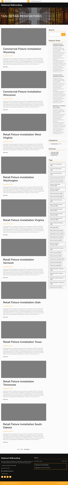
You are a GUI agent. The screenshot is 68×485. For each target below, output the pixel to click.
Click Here (37, 467)
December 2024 (54, 152)
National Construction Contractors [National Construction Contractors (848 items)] (55, 189)
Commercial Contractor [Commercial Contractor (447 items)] (56, 178)
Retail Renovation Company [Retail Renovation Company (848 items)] (56, 274)
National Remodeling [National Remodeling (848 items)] (56, 196)
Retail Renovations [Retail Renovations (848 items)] (55, 287)
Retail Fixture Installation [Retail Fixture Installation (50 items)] (57, 259)
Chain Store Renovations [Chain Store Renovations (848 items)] (56, 169)
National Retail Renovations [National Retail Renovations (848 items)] (56, 223)
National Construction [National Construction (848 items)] (56, 181)
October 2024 (54, 155)
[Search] (63, 34)
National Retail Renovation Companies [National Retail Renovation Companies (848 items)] (56, 205)
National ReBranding (12, 5)
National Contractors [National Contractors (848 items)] (56, 193)
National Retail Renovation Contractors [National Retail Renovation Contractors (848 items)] (56, 219)
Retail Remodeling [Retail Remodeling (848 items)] (55, 262)
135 (22, 449)
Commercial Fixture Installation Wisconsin (58, 75)
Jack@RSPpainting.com (8, 471)
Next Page (27, 449)
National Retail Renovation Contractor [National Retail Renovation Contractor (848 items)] (56, 214)
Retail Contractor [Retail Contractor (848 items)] (55, 252)
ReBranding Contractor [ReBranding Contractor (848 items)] (56, 234)
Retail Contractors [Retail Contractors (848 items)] (55, 256)
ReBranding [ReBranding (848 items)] (54, 227)
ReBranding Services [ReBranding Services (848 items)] (56, 237)
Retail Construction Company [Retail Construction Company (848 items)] (57, 248)
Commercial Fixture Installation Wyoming (58, 44)
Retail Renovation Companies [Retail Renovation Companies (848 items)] (57, 269)
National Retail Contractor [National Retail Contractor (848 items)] (56, 200)
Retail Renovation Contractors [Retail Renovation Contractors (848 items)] (57, 283)
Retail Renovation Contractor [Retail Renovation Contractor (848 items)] (57, 278)
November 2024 (54, 153)
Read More (5, 67)
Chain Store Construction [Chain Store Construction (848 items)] (56, 164)
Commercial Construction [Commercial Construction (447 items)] (56, 174)
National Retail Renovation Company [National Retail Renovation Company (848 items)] (56, 209)
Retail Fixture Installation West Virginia (59, 106)
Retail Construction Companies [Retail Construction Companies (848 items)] (54, 244)
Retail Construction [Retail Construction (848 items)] (56, 240)
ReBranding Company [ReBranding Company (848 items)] (56, 230)
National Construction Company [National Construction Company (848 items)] (55, 185)
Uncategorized (54, 143)
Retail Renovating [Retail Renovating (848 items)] (55, 265)
